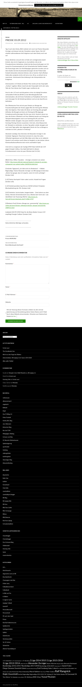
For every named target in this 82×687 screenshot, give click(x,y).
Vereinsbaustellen (7, 639)
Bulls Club (5, 478)
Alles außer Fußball (8, 361)
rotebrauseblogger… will (17, 23)
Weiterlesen (60, 128)
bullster (5, 481)
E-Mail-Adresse (10, 294)
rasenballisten (6, 491)
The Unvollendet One (9, 351)
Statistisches (6, 635)
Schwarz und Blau (8, 437)
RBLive (5, 514)
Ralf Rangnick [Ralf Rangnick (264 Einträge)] (62, 671)
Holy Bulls (5, 488)
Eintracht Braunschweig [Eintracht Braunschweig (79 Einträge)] (32, 668)
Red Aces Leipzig (7, 520)
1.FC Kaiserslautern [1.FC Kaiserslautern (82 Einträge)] (16, 660)
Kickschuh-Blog (7, 427)
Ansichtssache (7, 570)
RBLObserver (6, 517)
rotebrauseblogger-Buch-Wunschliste (67, 60)
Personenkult (6, 613)
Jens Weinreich (7, 424)
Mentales (15, 382)
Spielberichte (6, 626)
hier (14, 316)
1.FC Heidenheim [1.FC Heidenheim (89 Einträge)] (7, 660)
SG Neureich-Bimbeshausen (10, 440)
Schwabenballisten (8, 524)
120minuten (6, 398)
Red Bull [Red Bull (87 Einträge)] (20, 674)
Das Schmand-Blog (8, 542)
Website (8, 302)
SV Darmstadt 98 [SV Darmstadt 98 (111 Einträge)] (71, 674)
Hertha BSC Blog (7, 420)
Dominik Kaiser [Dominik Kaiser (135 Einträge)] (20, 668)
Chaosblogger (6, 535)
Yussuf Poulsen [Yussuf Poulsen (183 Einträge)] (48, 676)
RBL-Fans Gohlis (7, 507)
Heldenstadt (6, 545)
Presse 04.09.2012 (27, 237)
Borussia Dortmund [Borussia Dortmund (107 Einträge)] (70, 663)
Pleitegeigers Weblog (8, 433)
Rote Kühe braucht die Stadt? (27, 244)
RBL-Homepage (7, 511)
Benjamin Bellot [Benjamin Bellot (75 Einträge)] (60, 663)
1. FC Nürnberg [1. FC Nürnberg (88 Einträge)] (26, 660)
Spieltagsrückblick (8, 629)
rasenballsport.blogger (9, 494)
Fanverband (6, 484)
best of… (5, 23)
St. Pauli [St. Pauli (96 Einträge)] (54, 674)
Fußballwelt (6, 590)
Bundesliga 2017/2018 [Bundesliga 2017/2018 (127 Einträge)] (30, 666)
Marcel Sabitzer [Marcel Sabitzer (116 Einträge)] (35, 672)
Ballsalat (5, 407)
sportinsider (6, 447)
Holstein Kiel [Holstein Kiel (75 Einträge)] (5, 671)
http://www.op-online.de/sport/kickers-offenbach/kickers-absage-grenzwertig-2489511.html (27, 205)
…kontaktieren (59, 23)
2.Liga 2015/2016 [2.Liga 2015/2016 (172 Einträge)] (55, 660)
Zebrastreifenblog (7, 463)
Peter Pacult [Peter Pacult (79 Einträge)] (43, 671)
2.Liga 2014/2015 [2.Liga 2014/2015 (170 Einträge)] (38, 660)
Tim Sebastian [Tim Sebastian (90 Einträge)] (14, 677)
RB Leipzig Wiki (7, 501)
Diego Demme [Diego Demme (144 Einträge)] (8, 668)
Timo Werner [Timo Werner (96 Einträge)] (6, 677)
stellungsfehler (7, 453)
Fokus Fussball (7, 417)
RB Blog (5, 498)
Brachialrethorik (7, 577)
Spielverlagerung (7, 443)
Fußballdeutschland (8, 587)
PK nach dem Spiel (8, 616)
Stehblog (5, 450)
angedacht (6, 404)
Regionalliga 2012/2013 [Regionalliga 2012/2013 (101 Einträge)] (37, 674)
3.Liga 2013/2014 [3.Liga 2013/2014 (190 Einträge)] (11, 663)
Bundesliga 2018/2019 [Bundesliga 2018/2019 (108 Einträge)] (47, 666)
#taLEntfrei (6, 475)
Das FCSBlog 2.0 (7, 414)
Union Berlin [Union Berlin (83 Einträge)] (21, 677)
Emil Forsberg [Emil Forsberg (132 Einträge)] (42, 668)
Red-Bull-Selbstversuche (9, 622)
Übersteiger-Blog (7, 460)
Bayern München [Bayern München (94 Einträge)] (51, 663)
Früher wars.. (6, 583)
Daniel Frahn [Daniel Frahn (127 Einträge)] (66, 666)
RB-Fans (5, 504)
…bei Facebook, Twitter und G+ (11, 27)
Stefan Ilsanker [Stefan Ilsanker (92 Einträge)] (61, 674)
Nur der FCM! (7, 430)
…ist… (28, 23)
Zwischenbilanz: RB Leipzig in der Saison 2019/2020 (17, 358)
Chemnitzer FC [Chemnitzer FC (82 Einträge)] (58, 666)
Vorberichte (6, 645)
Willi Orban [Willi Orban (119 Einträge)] (37, 677)
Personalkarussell (7, 609)
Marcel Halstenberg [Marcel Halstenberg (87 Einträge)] (24, 671)
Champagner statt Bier (9, 580)
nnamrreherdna (7, 555)
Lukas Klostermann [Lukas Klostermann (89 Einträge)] (14, 671)
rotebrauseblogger (22, 43)
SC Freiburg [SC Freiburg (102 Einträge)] (48, 674)
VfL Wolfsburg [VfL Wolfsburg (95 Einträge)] (28, 677)
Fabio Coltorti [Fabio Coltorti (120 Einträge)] (53, 668)
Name (7, 287)
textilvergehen (7, 456)
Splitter (5, 632)
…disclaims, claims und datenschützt (42, 23)
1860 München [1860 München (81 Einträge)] (24, 663)
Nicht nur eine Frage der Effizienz (12, 354)
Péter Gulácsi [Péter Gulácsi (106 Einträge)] (50, 671)
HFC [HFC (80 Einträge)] (76, 668)
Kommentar (9, 263)
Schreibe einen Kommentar (39, 43)
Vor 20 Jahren (7, 642)
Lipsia (4, 552)
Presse (7, 37)
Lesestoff (5, 606)
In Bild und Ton (7, 593)
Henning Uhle (6, 379)
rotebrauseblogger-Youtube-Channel (67, 107)
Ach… (4, 567)
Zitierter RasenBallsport (9, 648)
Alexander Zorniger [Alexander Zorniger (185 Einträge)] (37, 663)
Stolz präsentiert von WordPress (10, 684)
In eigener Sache (7, 600)
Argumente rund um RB (9, 573)
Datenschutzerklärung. (26, 5)
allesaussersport (7, 401)
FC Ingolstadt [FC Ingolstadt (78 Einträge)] (61, 668)
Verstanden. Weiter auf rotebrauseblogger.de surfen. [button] (48, 5)
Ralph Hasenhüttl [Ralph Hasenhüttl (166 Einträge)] (10, 674)
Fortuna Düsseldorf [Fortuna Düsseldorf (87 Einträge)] (69, 668)
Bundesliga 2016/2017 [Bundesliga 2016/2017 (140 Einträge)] (12, 666)
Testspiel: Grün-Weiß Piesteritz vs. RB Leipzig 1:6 (22, 373)
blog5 (4, 411)
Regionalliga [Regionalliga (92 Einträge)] (26, 674)
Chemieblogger (7, 539)
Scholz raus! (6, 348)
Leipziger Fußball (7, 603)
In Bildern (5, 596)
